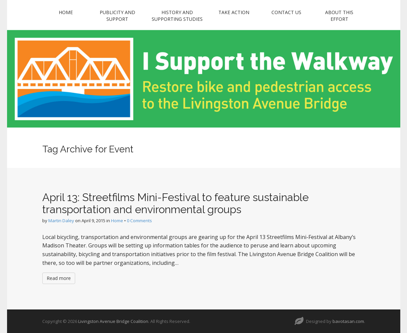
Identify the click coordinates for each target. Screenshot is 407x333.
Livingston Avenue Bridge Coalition (113, 321)
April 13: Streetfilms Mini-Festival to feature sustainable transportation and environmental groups (175, 203)
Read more (59, 278)
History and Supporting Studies (177, 15)
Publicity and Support (117, 15)
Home (66, 12)
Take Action (233, 12)
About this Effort (339, 15)
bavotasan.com (348, 321)
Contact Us (286, 12)
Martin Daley (61, 221)
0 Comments (139, 221)
